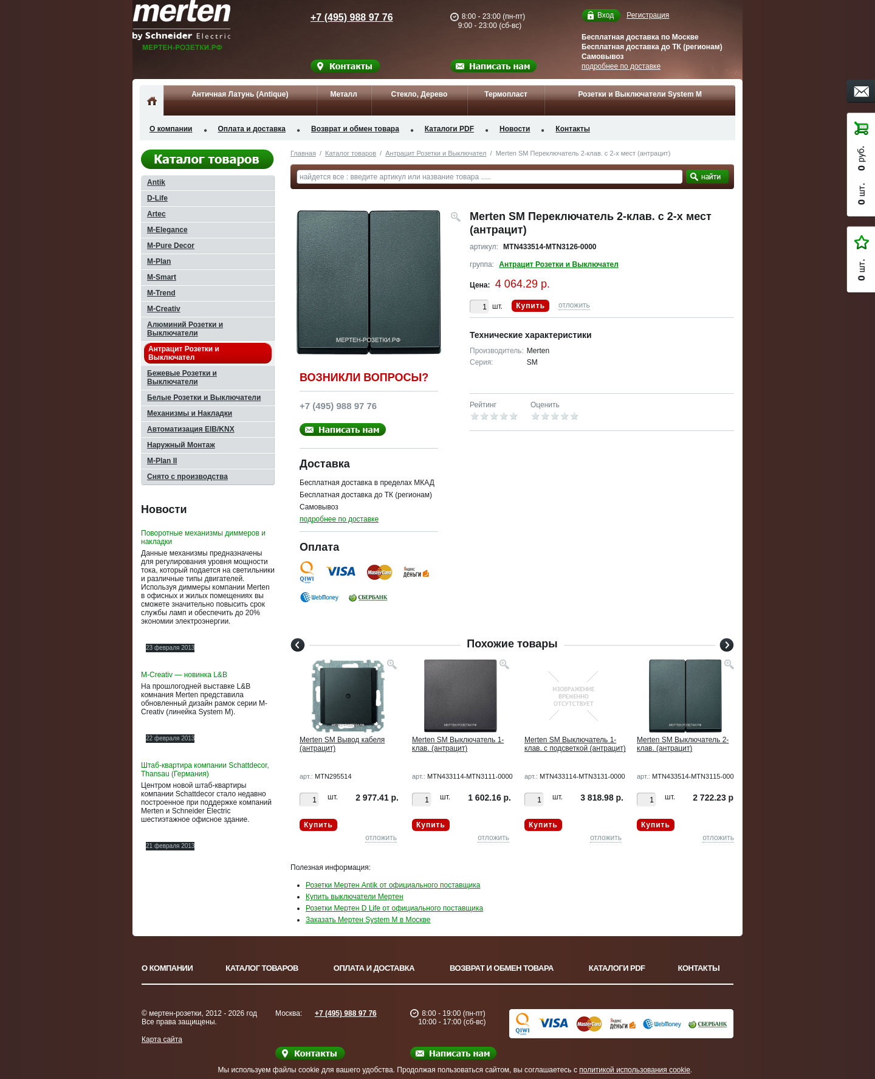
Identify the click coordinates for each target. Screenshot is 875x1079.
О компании (171, 129)
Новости (514, 129)
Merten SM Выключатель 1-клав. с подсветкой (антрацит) (575, 744)
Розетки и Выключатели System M (640, 94)
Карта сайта (162, 1039)
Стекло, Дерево (419, 94)
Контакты (572, 129)
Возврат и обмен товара (355, 129)
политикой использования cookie (634, 1070)
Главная (303, 153)
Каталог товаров (350, 153)
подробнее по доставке (621, 66)
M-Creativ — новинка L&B (184, 674)
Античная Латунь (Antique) (239, 94)
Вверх (781, 1040)
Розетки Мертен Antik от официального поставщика (393, 885)
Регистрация (647, 15)
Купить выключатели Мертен (354, 896)
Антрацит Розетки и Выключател (435, 153)
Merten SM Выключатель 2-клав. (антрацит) (683, 744)
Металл (343, 94)
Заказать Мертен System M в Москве (368, 919)
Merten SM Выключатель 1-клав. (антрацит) (458, 744)
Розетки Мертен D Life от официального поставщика (394, 908)
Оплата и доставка (252, 129)
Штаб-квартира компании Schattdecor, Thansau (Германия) (205, 769)
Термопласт (505, 94)
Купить (530, 306)
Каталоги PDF (449, 129)
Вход (605, 15)
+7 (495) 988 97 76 (340, 17)
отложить (574, 305)
